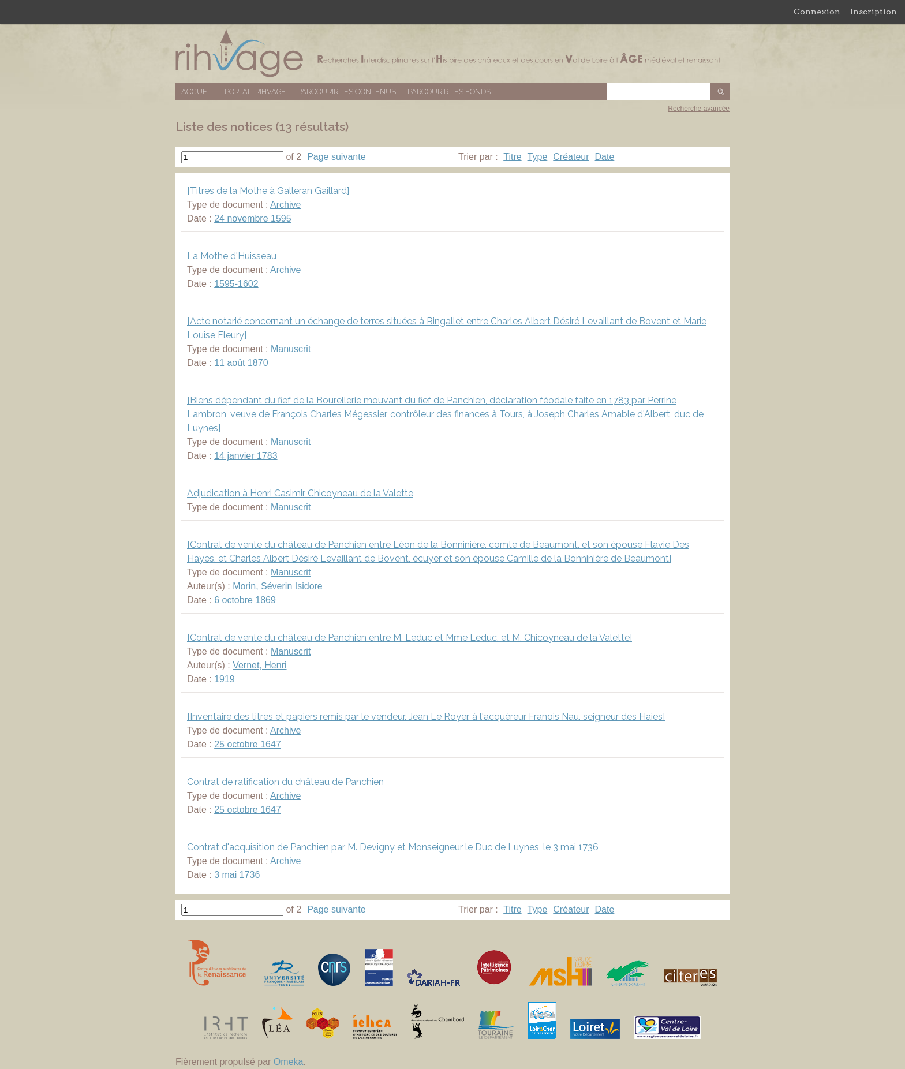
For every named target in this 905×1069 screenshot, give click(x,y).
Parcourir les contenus (346, 91)
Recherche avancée (699, 108)
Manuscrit (291, 349)
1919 (224, 679)
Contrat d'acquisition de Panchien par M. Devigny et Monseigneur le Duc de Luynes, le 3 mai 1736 (393, 847)
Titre (512, 157)
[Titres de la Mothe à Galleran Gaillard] (268, 190)
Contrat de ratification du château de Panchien (285, 781)
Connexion (817, 11)
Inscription (873, 11)
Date (605, 157)
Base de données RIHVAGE (452, 53)
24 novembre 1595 (252, 218)
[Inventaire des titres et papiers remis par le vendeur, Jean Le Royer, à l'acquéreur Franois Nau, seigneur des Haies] (426, 716)
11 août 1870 (241, 363)
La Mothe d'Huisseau (231, 256)
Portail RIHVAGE (255, 91)
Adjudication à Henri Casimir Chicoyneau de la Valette (300, 493)
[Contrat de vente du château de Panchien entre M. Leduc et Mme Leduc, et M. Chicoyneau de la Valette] (409, 637)
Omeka (289, 1062)
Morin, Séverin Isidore (278, 586)
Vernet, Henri (259, 665)
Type (538, 157)
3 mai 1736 (237, 875)
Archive (285, 205)
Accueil (197, 91)
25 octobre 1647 (247, 744)
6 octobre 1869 (245, 600)
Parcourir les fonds (449, 91)
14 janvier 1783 (245, 456)
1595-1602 (236, 284)
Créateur (571, 157)
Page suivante (336, 157)
